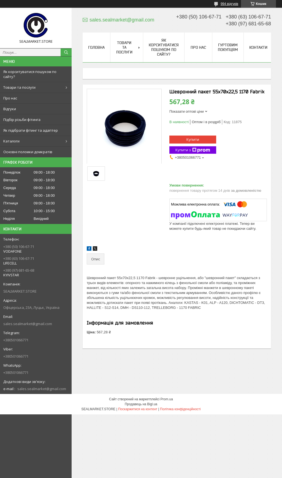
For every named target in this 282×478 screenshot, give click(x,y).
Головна (96, 47)
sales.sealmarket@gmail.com (27, 323)
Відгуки (9, 108)
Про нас (10, 98)
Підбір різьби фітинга (21, 119)
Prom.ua (167, 399)
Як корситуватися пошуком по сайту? (29, 74)
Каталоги (11, 141)
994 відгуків (229, 4)
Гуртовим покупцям (228, 47)
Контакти (258, 47)
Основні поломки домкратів (27, 151)
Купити (192, 139)
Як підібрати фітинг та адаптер (30, 130)
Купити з (192, 150)
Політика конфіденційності (180, 409)
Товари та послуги (19, 87)
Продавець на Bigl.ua (141, 404)
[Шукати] (66, 52)
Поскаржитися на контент (137, 409)
